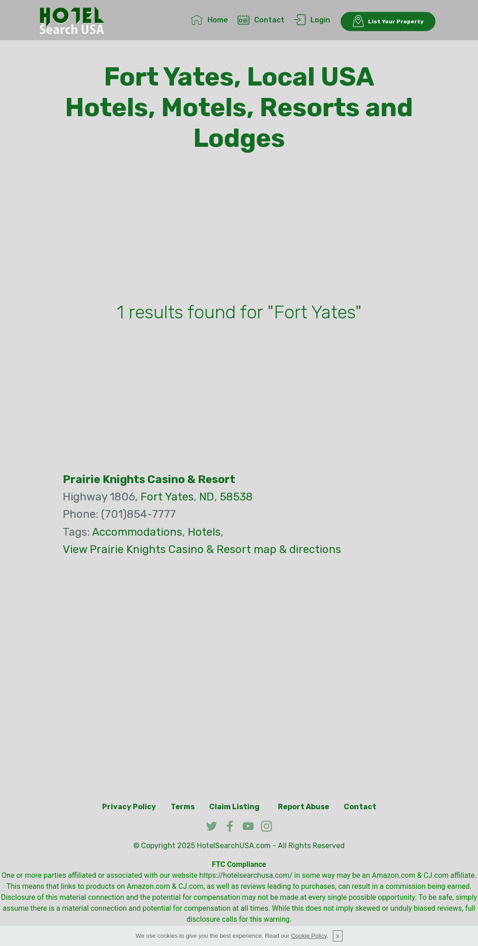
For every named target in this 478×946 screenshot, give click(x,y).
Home (209, 20)
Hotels (204, 532)
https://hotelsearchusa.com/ (245, 875)
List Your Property (388, 21)
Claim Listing (234, 806)
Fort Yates (167, 496)
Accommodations (137, 532)
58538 (236, 496)
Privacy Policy (129, 806)
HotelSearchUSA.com (234, 845)
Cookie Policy (309, 935)
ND (206, 496)
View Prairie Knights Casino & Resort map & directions (202, 549)
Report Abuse (303, 806)
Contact (261, 20)
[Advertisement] (239, 229)
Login (312, 20)
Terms (183, 806)
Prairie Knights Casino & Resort (149, 479)
